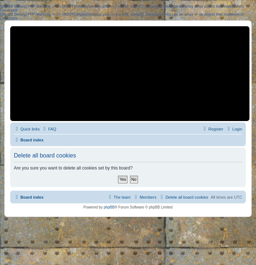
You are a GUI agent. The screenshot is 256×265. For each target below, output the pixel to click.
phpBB (109, 207)
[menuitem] (49, 129)
